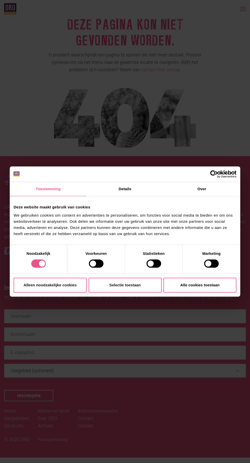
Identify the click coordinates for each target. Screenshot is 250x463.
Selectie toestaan (125, 285)
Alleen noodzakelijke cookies (50, 285)
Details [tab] (125, 189)
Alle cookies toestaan (200, 285)
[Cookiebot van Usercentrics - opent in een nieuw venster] (214, 174)
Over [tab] (201, 189)
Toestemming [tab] (48, 189)
